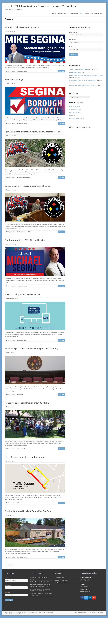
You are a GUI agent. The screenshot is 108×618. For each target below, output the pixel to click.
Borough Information (97, 13)
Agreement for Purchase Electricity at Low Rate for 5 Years (32, 131)
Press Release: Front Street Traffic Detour (25, 457)
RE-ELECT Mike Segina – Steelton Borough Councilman (41, 6)
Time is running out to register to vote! (23, 294)
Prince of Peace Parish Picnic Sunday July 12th (27, 402)
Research (20, 394)
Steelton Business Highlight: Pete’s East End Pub (28, 511)
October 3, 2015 (11, 244)
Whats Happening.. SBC (24, 177)
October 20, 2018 (11, 190)
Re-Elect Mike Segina (15, 79)
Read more (61, 71)
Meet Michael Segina (82, 612)
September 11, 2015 (12, 298)
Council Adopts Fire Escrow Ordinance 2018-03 (27, 185)
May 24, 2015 (10, 515)
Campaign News (22, 71)
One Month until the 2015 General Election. (25, 240)
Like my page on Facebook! (80, 127)
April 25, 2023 (11, 83)
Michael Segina (11, 71)
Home (54, 13)
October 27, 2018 (11, 136)
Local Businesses (22, 557)
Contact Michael (73, 13)
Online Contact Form (86, 591)
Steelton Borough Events (61, 582)
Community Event (60, 577)
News (81, 13)
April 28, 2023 (11, 31)
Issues (87, 13)
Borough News (22, 503)
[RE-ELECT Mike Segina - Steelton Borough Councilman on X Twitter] (86, 598)
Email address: (73, 32)
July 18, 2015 (10, 352)
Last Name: (72, 47)
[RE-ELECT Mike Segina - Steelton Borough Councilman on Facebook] (82, 598)
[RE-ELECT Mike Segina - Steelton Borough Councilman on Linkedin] (90, 598)
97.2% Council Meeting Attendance (22, 27)
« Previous (10, 565)
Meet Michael (62, 13)
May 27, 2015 (10, 461)
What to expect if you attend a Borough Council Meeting (31, 348)
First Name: (72, 39)
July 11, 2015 (10, 407)
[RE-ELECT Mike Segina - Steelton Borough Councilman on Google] (94, 598)
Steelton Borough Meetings (62, 580)
